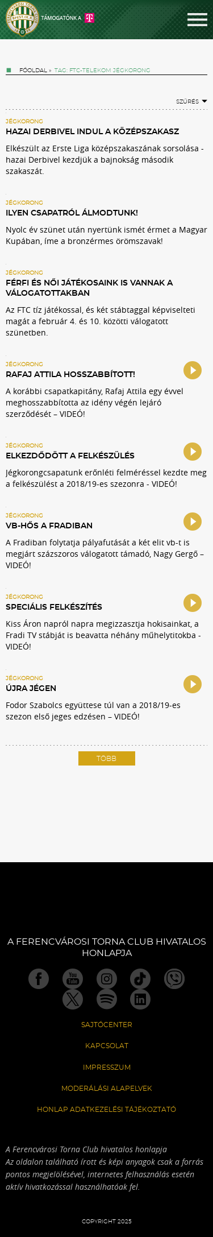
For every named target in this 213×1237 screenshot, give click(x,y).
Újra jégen (31, 689)
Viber (174, 979)
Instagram (107, 979)
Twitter (72, 999)
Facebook (38, 979)
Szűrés (191, 102)
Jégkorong (24, 122)
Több (106, 758)
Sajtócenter (106, 1024)
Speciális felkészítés (54, 607)
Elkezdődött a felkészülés (70, 456)
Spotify (107, 999)
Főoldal (33, 70)
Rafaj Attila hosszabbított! (70, 375)
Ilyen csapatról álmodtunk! (72, 213)
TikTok (140, 979)
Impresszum (107, 1067)
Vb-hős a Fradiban (49, 526)
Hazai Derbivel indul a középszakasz (92, 132)
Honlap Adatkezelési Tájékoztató (106, 1109)
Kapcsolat (106, 1045)
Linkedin (140, 999)
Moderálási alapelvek (106, 1088)
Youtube (72, 979)
